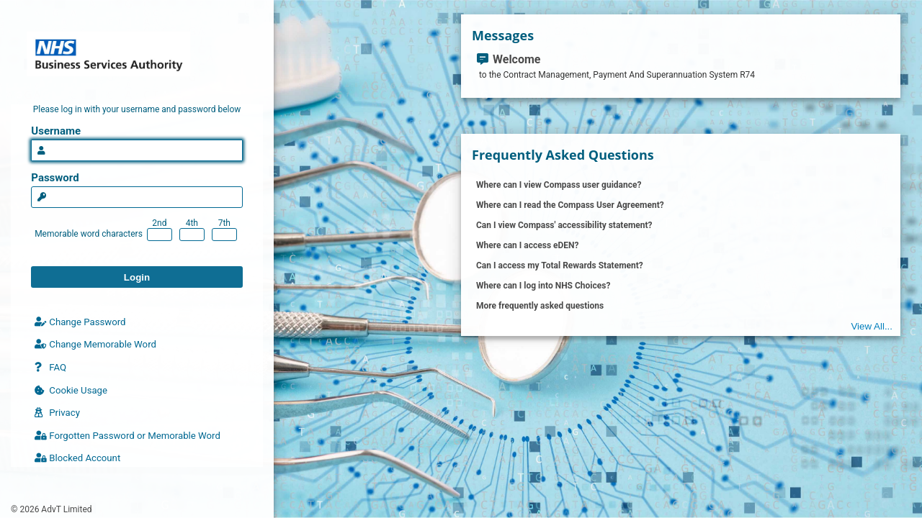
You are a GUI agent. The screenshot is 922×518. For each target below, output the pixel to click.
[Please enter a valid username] (136, 150)
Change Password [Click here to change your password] (80, 322)
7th (224, 223)
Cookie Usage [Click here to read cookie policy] (71, 390)
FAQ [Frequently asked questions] (50, 367)
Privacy (57, 412)
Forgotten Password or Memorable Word (127, 435)
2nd (159, 223)
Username (56, 130)
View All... (871, 326)
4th (192, 223)
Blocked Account (77, 458)
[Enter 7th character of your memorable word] (224, 234)
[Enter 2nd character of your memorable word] (159, 234)
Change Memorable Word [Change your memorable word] (95, 344)
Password (55, 177)
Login (137, 277)
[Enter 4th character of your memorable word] (192, 234)
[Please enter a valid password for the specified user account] (136, 197)
